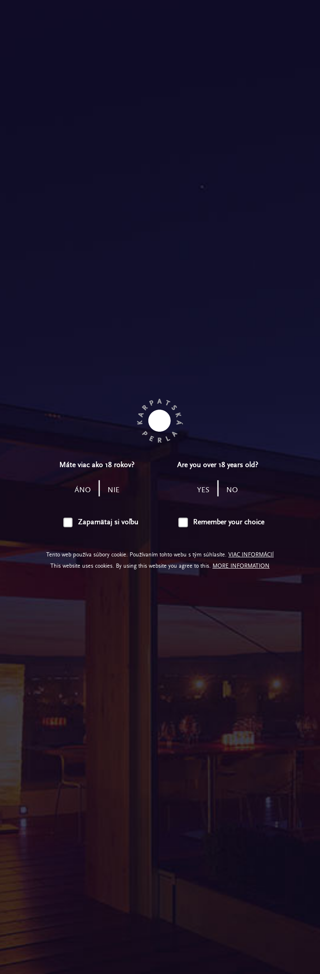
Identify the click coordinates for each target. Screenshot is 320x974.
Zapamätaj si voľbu (108, 522)
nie (114, 490)
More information (241, 565)
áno (83, 490)
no (232, 490)
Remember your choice (228, 522)
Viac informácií (251, 554)
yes (203, 490)
